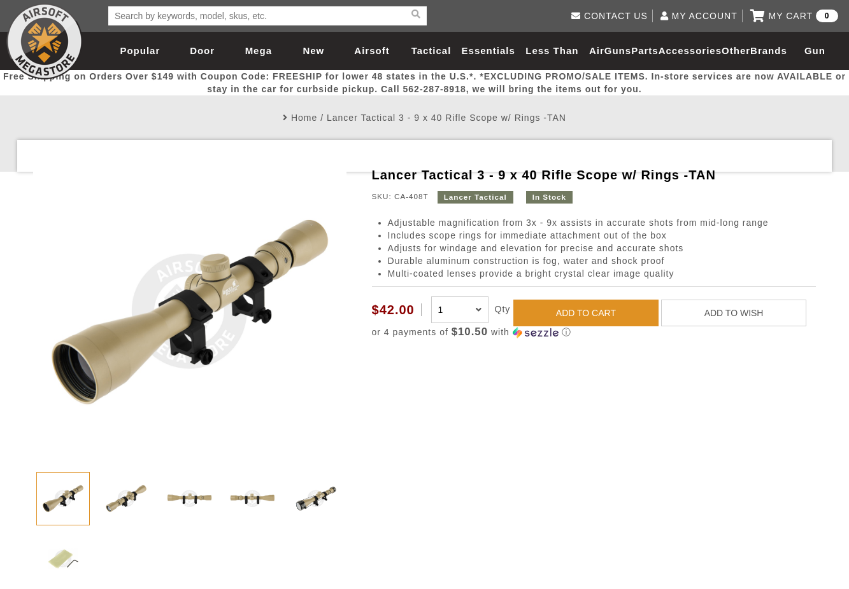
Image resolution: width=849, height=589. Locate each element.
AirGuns (610, 50)
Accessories (690, 50)
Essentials (488, 50)
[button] (594, 332)
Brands (768, 50)
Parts (645, 50)
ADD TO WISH (734, 313)
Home (304, 118)
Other (736, 50)
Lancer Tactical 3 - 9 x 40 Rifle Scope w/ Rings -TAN (446, 118)
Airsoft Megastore (44, 41)
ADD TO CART (586, 313)
